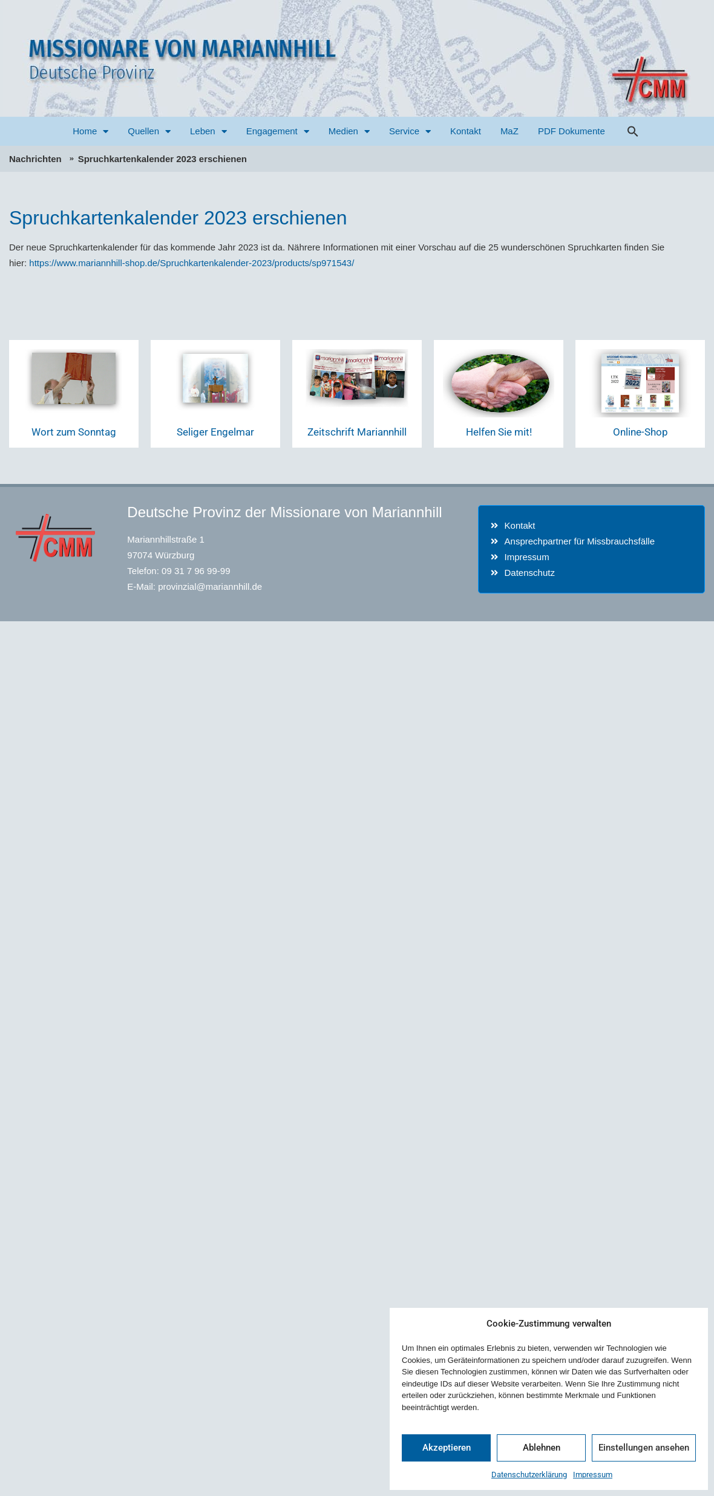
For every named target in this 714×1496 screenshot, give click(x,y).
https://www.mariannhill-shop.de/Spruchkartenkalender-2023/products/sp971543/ (191, 263)
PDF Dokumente (571, 131)
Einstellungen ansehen (643, 1447)
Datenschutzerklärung (529, 1474)
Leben (208, 131)
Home (90, 131)
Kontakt (465, 131)
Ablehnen (541, 1447)
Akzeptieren (446, 1447)
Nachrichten (35, 159)
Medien (349, 131)
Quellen (149, 131)
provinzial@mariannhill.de (210, 586)
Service (410, 131)
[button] (633, 131)
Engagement (277, 131)
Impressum (592, 1474)
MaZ (509, 131)
